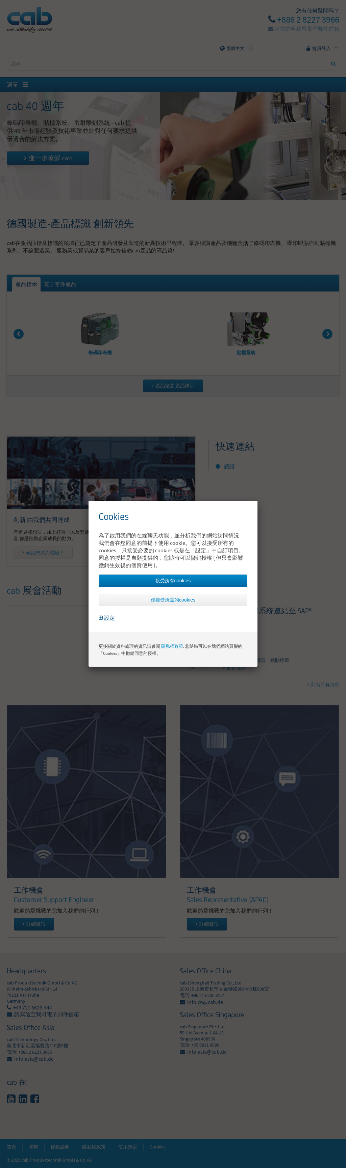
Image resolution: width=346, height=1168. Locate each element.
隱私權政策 (172, 646)
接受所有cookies (173, 580)
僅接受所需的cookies (173, 600)
